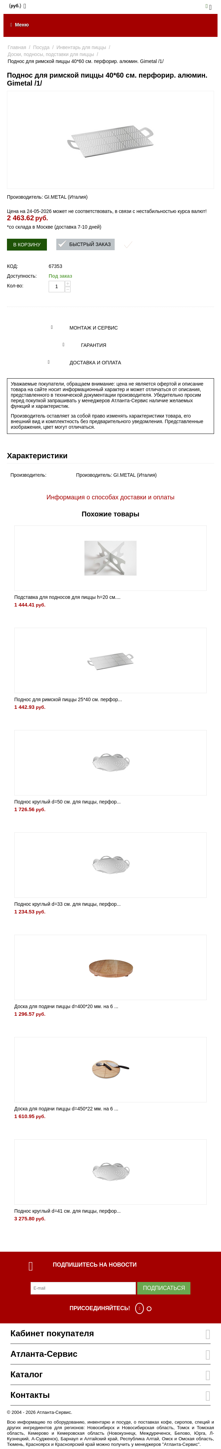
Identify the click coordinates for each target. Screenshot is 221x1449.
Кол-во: (15, 285)
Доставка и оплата (95, 362)
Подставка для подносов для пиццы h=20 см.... (67, 597)
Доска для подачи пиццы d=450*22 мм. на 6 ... (66, 1108)
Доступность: (22, 276)
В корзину (27, 244)
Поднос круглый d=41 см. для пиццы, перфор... (67, 1211)
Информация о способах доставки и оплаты (110, 497)
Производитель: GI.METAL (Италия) (47, 197)
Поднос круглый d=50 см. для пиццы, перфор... (67, 802)
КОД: (12, 266)
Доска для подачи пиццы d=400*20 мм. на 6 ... (66, 1006)
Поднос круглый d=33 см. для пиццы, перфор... (67, 904)
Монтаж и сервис (93, 328)
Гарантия (93, 345)
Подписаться (164, 1288)
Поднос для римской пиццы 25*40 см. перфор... (68, 699)
